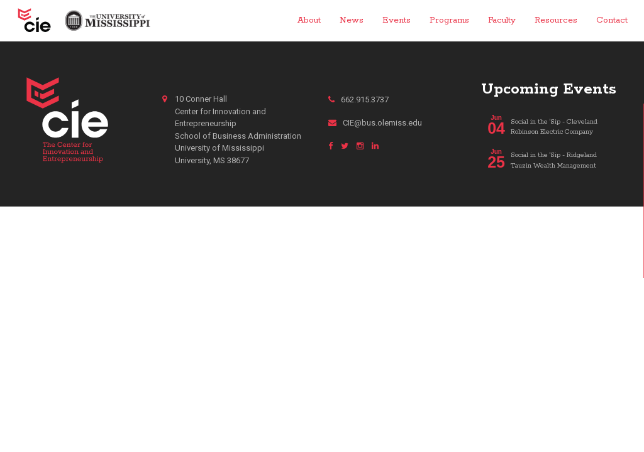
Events (396, 20)
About (309, 20)
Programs (449, 20)
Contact (612, 20)
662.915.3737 (358, 99)
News (352, 20)
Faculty (502, 20)
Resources (556, 20)
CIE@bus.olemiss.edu (375, 122)
